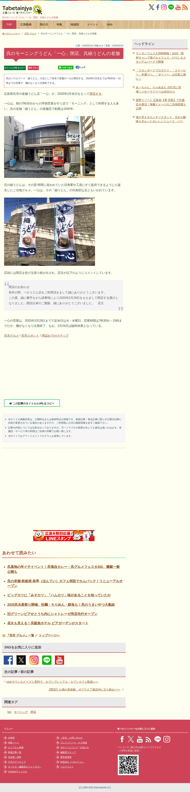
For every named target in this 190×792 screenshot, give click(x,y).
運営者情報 (65, 757)
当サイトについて (69, 747)
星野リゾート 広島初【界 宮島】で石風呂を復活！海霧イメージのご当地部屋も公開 (161, 104)
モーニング (21, 712)
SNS (109, 24)
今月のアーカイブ (17, 762)
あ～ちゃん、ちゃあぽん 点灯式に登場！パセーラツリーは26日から (158, 89)
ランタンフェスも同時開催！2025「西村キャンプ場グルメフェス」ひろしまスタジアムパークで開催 (161, 57)
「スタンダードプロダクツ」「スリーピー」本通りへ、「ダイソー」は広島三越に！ (161, 74)
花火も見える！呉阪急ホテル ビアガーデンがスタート (47, 623)
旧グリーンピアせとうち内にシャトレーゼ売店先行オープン (52, 614)
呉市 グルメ (33, 68)
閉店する (95, 93)
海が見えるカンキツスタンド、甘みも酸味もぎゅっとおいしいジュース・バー (161, 119)
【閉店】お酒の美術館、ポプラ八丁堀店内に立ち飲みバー (84, 689)
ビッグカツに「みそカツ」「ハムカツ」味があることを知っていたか (59, 595)
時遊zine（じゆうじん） (72, 762)
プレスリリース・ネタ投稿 (73, 742)
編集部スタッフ (68, 752)
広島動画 (26, 24)
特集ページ (13, 742)
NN (9, 712)
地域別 (75, 24)
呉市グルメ (11, 335)
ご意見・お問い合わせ (71, 738)
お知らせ (84, 747)
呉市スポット (30, 335)
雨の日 (44, 24)
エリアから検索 (16, 747)
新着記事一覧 (14, 752)
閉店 (33, 712)
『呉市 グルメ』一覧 (20, 635)
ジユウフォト (67, 766)
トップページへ (49, 635)
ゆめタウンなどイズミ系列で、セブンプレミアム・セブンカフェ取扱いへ (52, 681)
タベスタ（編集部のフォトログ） (24, 766)
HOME (11, 738)
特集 (59, 24)
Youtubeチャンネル (17, 771)
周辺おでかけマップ (55, 335)
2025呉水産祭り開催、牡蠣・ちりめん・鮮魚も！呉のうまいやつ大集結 (61, 605)
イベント (92, 24)
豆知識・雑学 (14, 757)
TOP (9, 24)
